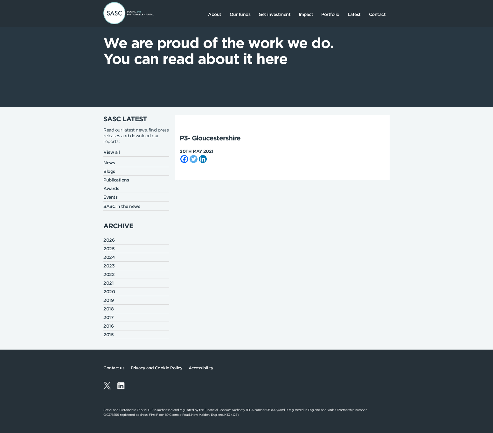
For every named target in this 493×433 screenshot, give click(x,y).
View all (111, 152)
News (109, 163)
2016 (108, 326)
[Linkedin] (203, 159)
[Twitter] (194, 159)
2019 (108, 300)
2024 (109, 257)
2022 (109, 274)
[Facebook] (184, 159)
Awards (111, 188)
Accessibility (201, 368)
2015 (108, 334)
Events (110, 197)
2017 (108, 317)
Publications (116, 180)
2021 (108, 283)
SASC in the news (121, 206)
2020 (109, 292)
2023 (109, 266)
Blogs (109, 171)
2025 (109, 249)
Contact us (113, 368)
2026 (109, 240)
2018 (108, 309)
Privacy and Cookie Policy (157, 368)
